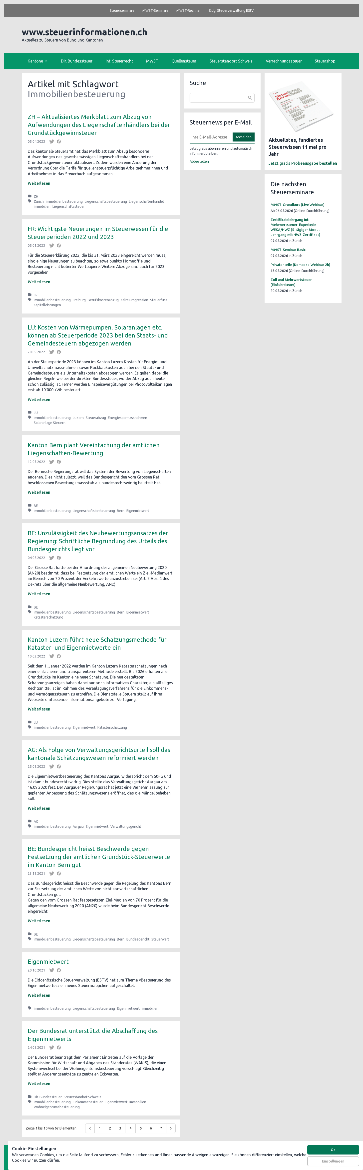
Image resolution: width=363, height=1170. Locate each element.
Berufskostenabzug (103, 300)
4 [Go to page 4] (130, 1128)
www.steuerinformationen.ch (84, 32)
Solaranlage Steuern (49, 423)
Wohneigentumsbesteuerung (57, 1107)
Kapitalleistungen (47, 305)
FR (35, 295)
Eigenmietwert (137, 511)
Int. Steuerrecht (119, 61)
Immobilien (42, 206)
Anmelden (244, 137)
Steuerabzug (96, 418)
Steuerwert (160, 939)
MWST (152, 61)
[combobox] (222, 97)
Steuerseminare (122, 10)
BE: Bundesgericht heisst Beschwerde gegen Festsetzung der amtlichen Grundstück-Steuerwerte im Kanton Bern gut (99, 857)
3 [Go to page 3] (120, 1128)
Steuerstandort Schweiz (231, 61)
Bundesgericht (137, 939)
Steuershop (325, 61)
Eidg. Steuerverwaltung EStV (231, 10)
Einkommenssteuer (88, 1102)
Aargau (78, 826)
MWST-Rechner (188, 10)
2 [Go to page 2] (110, 1128)
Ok (333, 1150)
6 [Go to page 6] (151, 1128)
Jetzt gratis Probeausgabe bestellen (303, 163)
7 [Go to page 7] (161, 1128)
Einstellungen (333, 1161)
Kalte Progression (134, 300)
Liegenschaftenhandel (146, 202)
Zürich (39, 202)
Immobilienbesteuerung (64, 202)
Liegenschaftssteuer (68, 206)
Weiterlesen (39, 183)
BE (36, 506)
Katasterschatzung (48, 617)
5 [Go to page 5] (141, 1128)
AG (36, 822)
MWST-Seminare (155, 10)
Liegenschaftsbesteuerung (106, 202)
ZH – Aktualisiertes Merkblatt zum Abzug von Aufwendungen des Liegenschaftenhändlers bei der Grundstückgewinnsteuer (99, 125)
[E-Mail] (210, 137)
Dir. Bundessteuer (76, 61)
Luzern (78, 418)
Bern (120, 511)
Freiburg (79, 300)
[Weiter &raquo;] (171, 1128)
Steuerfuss (158, 300)
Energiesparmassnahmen (127, 418)
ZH (36, 196)
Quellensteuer (184, 61)
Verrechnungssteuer (284, 61)
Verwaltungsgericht (125, 826)
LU (36, 413)
